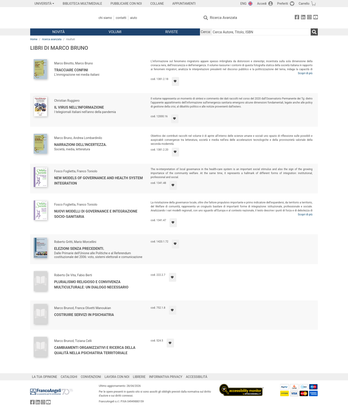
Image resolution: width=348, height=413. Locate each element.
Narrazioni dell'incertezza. (80, 145)
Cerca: (206, 32)
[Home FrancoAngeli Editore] (59, 17)
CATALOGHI (69, 377)
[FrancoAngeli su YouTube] (315, 18)
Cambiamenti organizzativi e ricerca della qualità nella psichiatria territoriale (94, 350)
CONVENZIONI (91, 377)
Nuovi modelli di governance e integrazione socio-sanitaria (95, 214)
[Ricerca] (314, 32)
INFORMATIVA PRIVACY (165, 377)
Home (33, 39)
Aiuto (133, 18)
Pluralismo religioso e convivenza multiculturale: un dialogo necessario (91, 284)
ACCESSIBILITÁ (196, 377)
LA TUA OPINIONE (44, 377)
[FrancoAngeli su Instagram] (309, 18)
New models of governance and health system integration (98, 180)
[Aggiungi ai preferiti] (175, 81)
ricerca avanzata (51, 39)
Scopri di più (305, 73)
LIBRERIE (139, 377)
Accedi (262, 3)
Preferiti (282, 3)
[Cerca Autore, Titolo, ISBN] (261, 32)
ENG (243, 3)
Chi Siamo (105, 18)
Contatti (121, 18)
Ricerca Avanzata (223, 18)
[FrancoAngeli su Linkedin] (303, 18)
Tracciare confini (71, 70)
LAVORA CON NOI (117, 377)
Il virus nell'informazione (79, 107)
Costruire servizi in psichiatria (84, 315)
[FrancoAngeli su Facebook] (297, 18)
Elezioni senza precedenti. (79, 248)
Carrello (304, 3)
